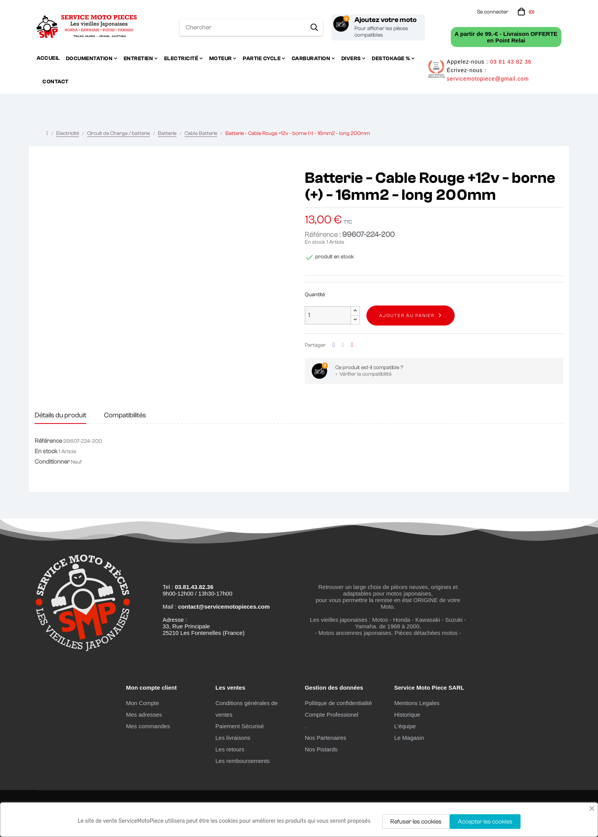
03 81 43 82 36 (510, 62)
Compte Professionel (331, 714)
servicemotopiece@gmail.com (488, 79)
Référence (48, 440)
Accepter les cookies (485, 821)
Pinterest (352, 345)
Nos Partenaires (325, 737)
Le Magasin (409, 737)
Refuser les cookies (416, 821)
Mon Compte (142, 703)
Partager (334, 345)
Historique (407, 714)
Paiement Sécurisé (239, 726)
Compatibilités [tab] (125, 415)
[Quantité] (328, 315)
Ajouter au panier (407, 315)
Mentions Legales (417, 703)
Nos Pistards (321, 749)
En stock (315, 242)
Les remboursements (242, 761)
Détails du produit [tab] (60, 415)
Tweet (343, 345)
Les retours (229, 749)
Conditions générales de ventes (246, 709)
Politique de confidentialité (338, 703)
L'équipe (405, 726)
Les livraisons (232, 737)
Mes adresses (144, 714)
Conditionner (52, 461)
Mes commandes (148, 726)
